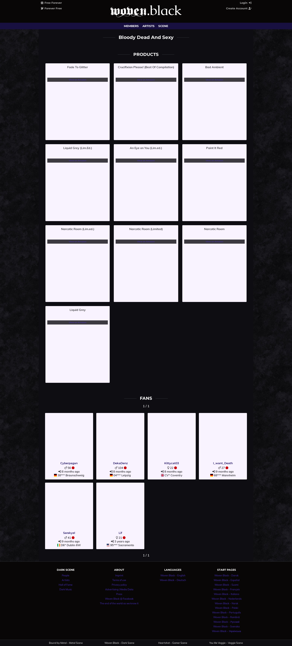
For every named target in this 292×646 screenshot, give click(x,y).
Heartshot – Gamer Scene (172, 643)
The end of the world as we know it (119, 603)
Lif (120, 533)
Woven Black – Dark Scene (119, 643)
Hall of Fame (65, 584)
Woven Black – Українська (226, 631)
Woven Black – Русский (226, 621)
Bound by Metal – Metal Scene (66, 643)
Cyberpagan (69, 463)
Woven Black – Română (226, 617)
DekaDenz (120, 463)
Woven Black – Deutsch (173, 580)
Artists (148, 26)
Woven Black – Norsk (226, 603)
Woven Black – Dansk (226, 575)
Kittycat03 (171, 463)
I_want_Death (223, 463)
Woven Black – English (172, 575)
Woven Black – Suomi (226, 584)
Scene (163, 26)
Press (119, 594)
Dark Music (65, 589)
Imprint (119, 575)
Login (246, 2)
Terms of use (119, 580)
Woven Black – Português (226, 612)
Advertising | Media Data (119, 589)
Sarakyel (69, 533)
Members (131, 26)
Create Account (239, 8)
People (65, 575)
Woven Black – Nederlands (227, 598)
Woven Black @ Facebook (119, 598)
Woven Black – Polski (226, 607)
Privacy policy (119, 584)
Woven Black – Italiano (226, 594)
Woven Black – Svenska (226, 626)
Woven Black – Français (226, 589)
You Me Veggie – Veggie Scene (226, 643)
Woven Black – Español (226, 580)
